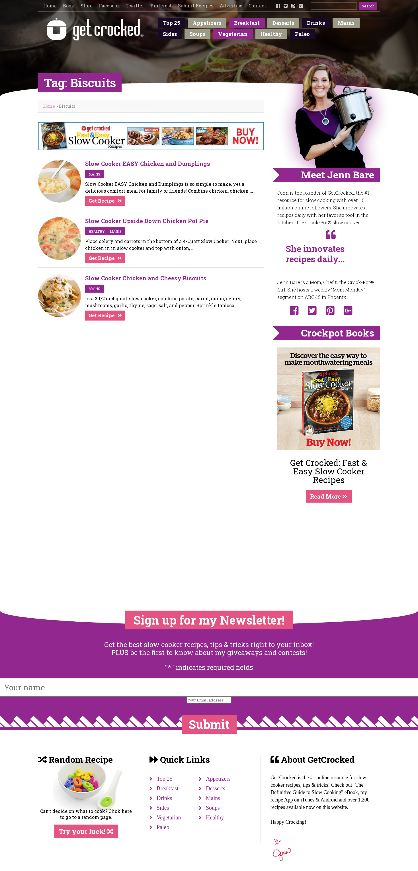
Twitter (135, 6)
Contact (257, 6)
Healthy (271, 33)
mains (94, 174)
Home (50, 6)
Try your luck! (86, 831)
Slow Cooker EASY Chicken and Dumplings (147, 163)
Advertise (231, 6)
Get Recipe (102, 200)
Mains (346, 22)
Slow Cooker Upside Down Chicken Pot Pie (146, 221)
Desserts (283, 22)
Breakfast (247, 22)
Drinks (316, 22)
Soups (197, 33)
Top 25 (171, 22)
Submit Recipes (195, 6)
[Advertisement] (328, 545)
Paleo (302, 33)
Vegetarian (233, 33)
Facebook (109, 6)
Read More (328, 496)
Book (68, 6)
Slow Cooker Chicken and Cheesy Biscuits (145, 278)
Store (87, 6)
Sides (170, 33)
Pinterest (161, 6)
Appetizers (207, 22)
